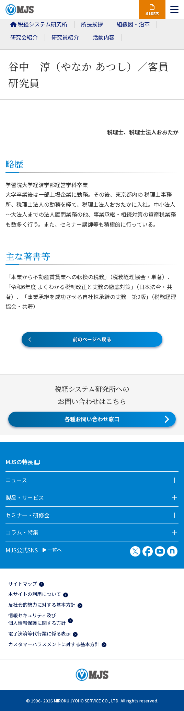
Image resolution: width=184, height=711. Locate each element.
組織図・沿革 (133, 24)
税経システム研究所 (38, 24)
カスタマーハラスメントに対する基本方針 (54, 644)
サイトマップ (22, 583)
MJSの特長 (19, 462)
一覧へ (52, 550)
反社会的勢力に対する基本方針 (42, 604)
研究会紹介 (24, 37)
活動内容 (104, 37)
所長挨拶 (92, 24)
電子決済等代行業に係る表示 (39, 633)
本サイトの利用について (34, 593)
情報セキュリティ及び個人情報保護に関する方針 (37, 619)
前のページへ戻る (92, 339)
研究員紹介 (65, 37)
